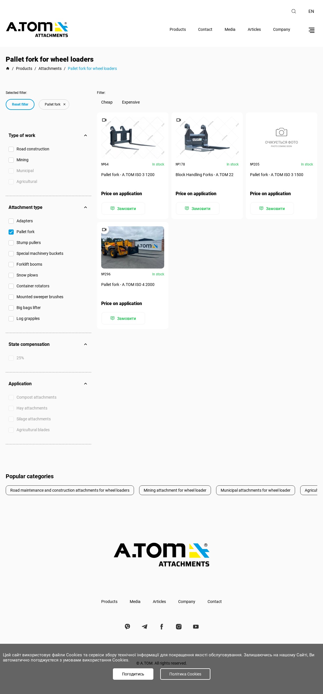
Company (281, 29)
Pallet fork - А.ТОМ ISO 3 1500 (276, 174)
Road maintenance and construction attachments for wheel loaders (69, 490)
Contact (205, 29)
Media (230, 29)
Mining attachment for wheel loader (175, 490)
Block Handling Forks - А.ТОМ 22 (204, 174)
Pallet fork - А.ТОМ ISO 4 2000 (128, 284)
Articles (254, 29)
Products (178, 29)
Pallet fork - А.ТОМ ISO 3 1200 (128, 174)
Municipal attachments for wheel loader (256, 490)
